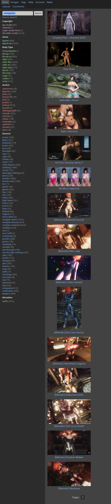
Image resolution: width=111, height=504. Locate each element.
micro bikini (9, 216)
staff (6, 271)
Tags (23, 2)
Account (40, 2)
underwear (10, 290)
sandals (8, 247)
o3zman (7, 116)
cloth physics (11, 164)
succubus (8, 277)
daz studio (9, 25)
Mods (5, 2)
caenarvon (9, 88)
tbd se (8, 70)
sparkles (7, 124)
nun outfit (8, 233)
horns (7, 205)
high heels (10, 200)
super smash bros (12, 30)
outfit (8, 301)
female (9, 178)
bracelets (8, 151)
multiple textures (13, 222)
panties (8, 238)
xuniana (8, 127)
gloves (8, 189)
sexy (7, 255)
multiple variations (14, 225)
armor (8, 137)
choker (7, 159)
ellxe (6, 94)
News (50, 2)
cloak (7, 162)
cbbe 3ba (10, 62)
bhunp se (9, 56)
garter (7, 186)
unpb (7, 75)
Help (30, 2)
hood (7, 203)
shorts (8, 258)
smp (6, 269)
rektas (8, 118)
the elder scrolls (13, 33)
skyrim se (10, 43)
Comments (18, 6)
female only (11, 181)
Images (15, 2)
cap (6, 153)
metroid (7, 27)
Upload (6, 6)
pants (7, 241)
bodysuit (9, 142)
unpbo (7, 78)
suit (6, 279)
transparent (10, 288)
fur (5, 184)
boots (7, 145)
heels (7, 197)
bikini (7, 140)
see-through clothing (15, 252)
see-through (11, 249)
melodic (8, 113)
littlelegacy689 (11, 110)
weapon (8, 293)
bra (6, 148)
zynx (6, 129)
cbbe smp (9, 67)
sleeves (8, 266)
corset (8, 170)
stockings (9, 274)
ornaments (9, 236)
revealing (8, 244)
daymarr (9, 91)
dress (7, 175)
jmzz (6, 99)
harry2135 (9, 97)
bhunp (8, 53)
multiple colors (12, 219)
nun (5, 230)
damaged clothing (13, 173)
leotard (7, 211)
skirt (7, 263)
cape (6, 156)
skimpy (8, 260)
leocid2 (7, 107)
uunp (7, 81)
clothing (9, 167)
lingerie (8, 214)
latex (6, 208)
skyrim (8, 40)
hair (7, 192)
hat (6, 194)
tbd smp (9, 73)
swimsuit (8, 282)
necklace (9, 227)
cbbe (7, 59)
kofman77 (8, 105)
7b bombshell (10, 51)
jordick (7, 102)
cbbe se (9, 64)
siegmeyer (8, 121)
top (6, 285)
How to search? (9, 17)
